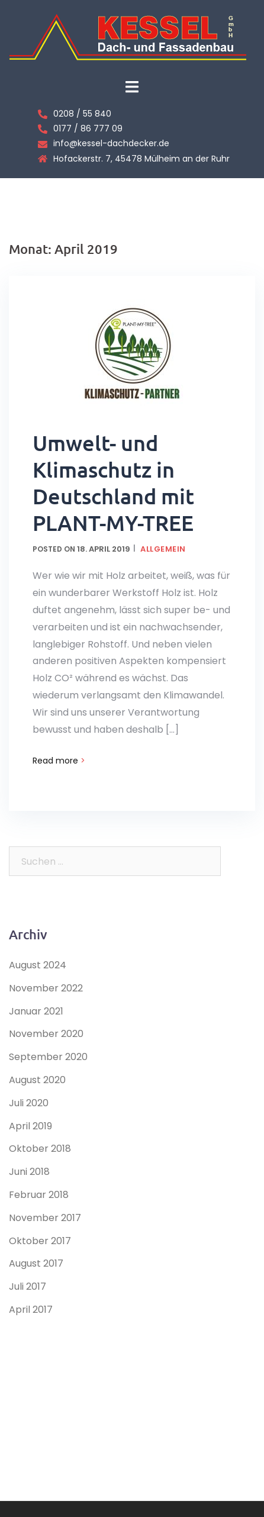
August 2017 (36, 1263)
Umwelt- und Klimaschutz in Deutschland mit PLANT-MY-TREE (113, 483)
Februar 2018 (39, 1195)
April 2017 (31, 1309)
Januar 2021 (36, 1011)
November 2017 (45, 1218)
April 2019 (30, 1126)
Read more (59, 760)
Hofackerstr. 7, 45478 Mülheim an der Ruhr (141, 159)
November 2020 (46, 1034)
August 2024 (37, 965)
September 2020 (48, 1057)
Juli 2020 (29, 1103)
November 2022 (46, 988)
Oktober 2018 (40, 1148)
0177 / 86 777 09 (88, 128)
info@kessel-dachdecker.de (111, 143)
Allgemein (163, 549)
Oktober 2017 (40, 1241)
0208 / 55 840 (82, 114)
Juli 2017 (27, 1286)
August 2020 (37, 1080)
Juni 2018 (29, 1171)
